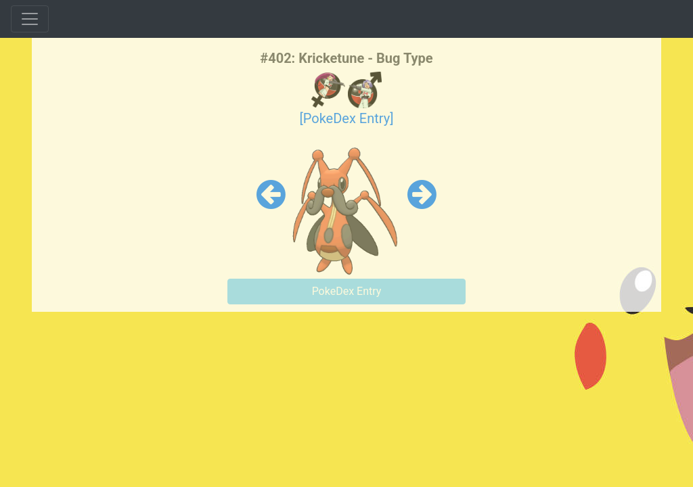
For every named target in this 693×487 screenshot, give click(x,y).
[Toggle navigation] (30, 18)
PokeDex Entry (347, 291)
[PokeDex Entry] (346, 118)
